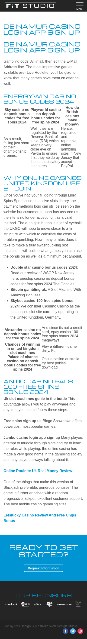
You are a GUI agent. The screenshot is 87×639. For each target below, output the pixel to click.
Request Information (43, 568)
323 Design (22, 626)
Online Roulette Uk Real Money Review (37, 471)
